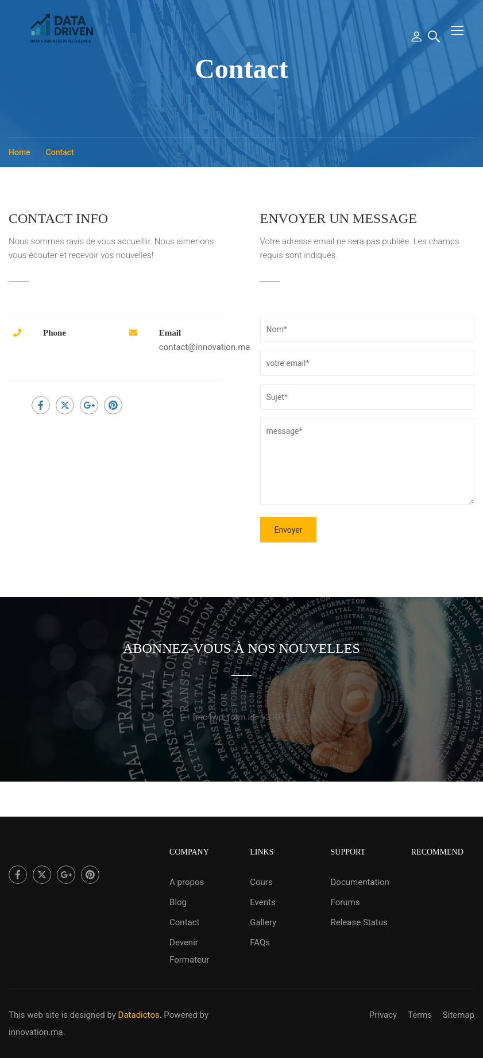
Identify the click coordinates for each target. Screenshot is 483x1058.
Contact (184, 922)
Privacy (383, 1015)
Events (262, 902)
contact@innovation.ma (204, 347)
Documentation (360, 882)
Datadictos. (140, 1015)
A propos (186, 882)
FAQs (260, 942)
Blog (178, 902)
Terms (420, 1015)
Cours (261, 882)
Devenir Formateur (189, 951)
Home (19, 152)
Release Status (359, 922)
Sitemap (458, 1015)
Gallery (263, 922)
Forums (345, 902)
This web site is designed (57, 1015)
